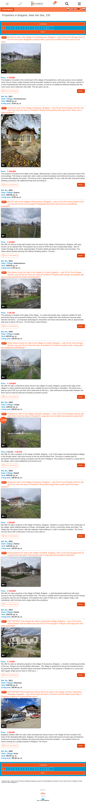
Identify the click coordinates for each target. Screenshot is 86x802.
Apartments (7, 9)
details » (81, 91)
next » (43, 32)
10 (46, 28)
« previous (43, 24)
